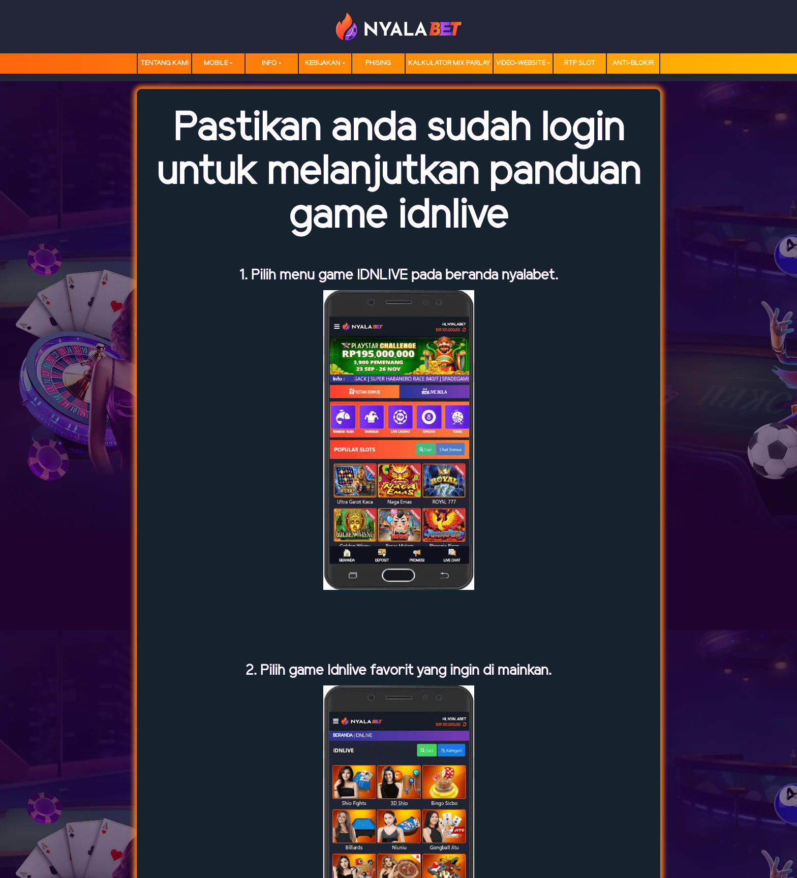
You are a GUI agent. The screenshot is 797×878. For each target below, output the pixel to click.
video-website (520, 63)
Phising (378, 63)
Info (269, 63)
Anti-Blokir (633, 63)
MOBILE (216, 63)
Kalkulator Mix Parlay (449, 63)
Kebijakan (322, 63)
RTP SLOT (579, 63)
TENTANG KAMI (164, 63)
